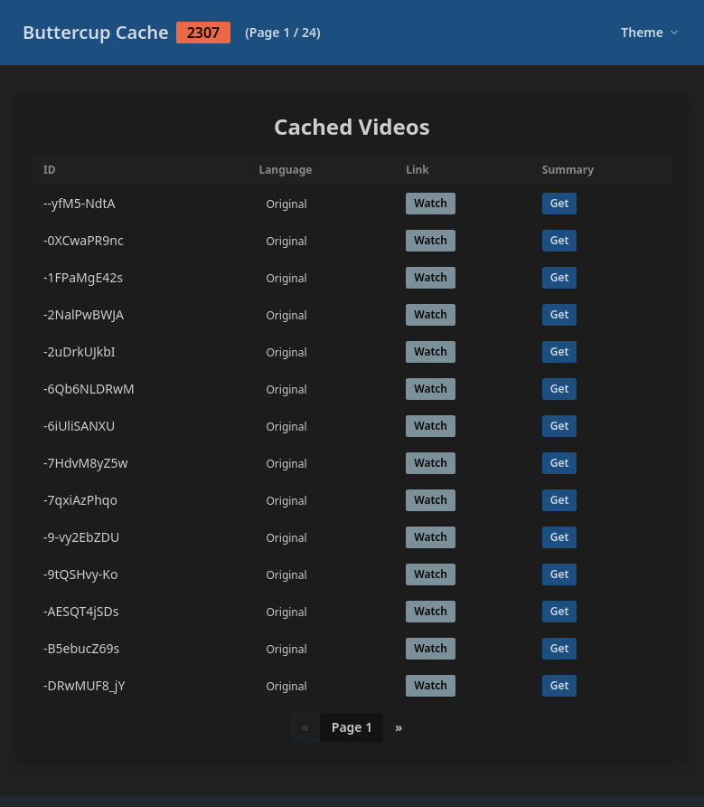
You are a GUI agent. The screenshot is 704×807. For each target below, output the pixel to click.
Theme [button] (649, 32)
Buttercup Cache (172, 32)
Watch (430, 203)
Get (559, 203)
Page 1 (352, 727)
